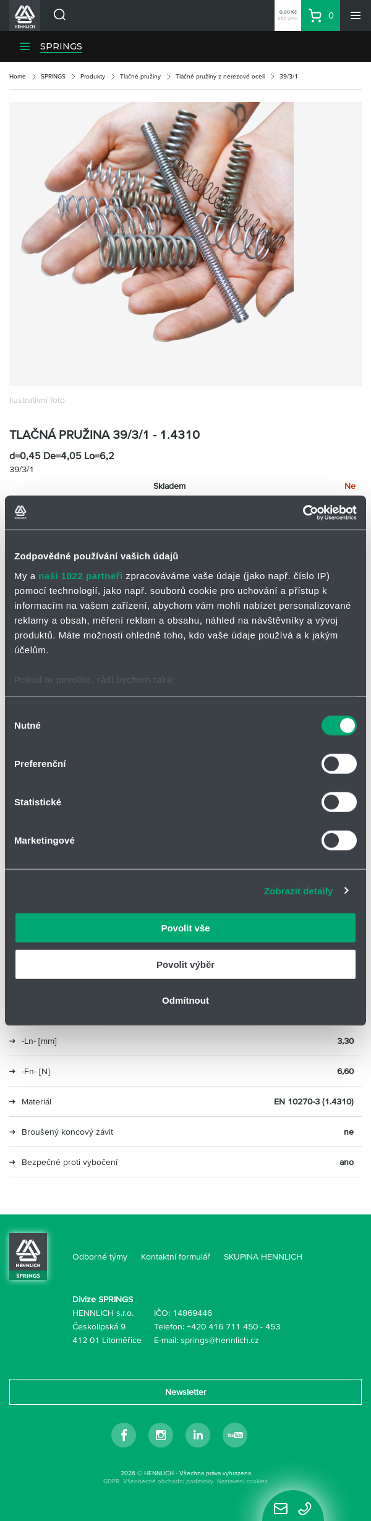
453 (272, 1326)
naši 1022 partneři (80, 575)
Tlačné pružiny (140, 76)
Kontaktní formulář (175, 1256)
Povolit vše (185, 928)
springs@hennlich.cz (220, 1340)
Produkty (92, 76)
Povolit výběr (185, 964)
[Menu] (355, 15)
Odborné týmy (99, 1256)
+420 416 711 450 (222, 1326)
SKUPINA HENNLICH (263, 1256)
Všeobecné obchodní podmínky (168, 1481)
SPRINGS (61, 46)
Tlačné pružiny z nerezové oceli (220, 76)
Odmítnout (185, 1000)
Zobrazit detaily (298, 890)
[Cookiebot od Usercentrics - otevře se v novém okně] (303, 512)
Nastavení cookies (242, 1481)
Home (17, 76)
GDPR (111, 1481)
